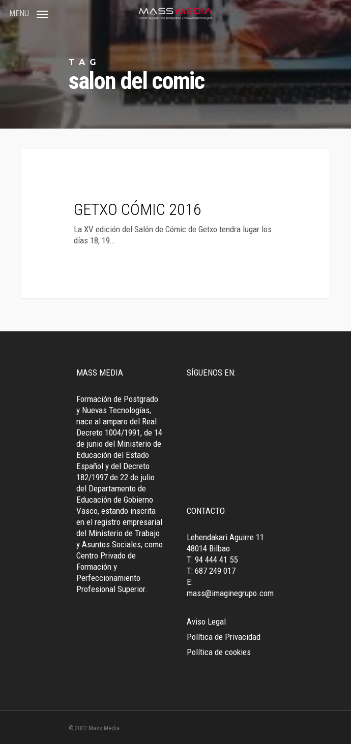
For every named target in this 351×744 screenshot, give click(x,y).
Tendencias (62, 165)
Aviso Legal (206, 621)
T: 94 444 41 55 (212, 559)
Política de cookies (219, 652)
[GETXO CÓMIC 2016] (175, 223)
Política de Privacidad (223, 637)
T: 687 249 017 (211, 571)
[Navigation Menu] (28, 13)
